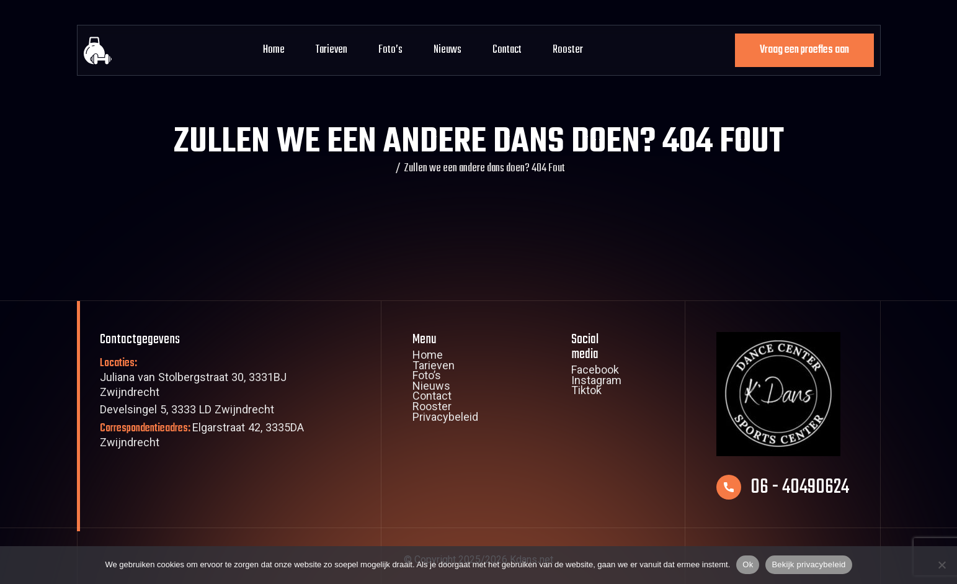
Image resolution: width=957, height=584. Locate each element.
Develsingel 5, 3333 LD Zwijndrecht (187, 411)
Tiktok (586, 392)
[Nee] (941, 565)
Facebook (595, 371)
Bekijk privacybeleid (808, 564)
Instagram (596, 382)
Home (274, 50)
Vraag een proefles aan (804, 50)
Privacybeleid (445, 419)
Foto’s (390, 50)
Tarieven (331, 50)
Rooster (568, 50)
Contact (507, 50)
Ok (747, 564)
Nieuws (447, 50)
